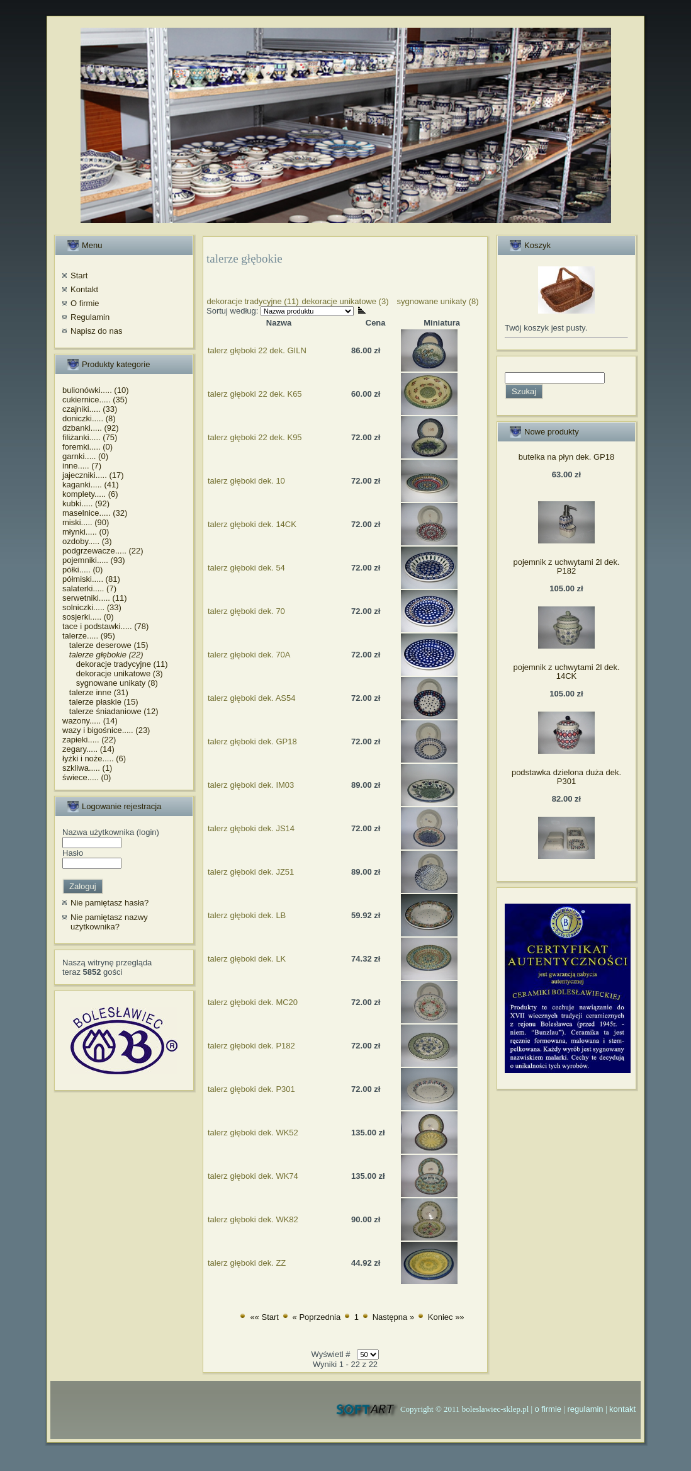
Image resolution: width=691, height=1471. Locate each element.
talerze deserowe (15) (105, 645)
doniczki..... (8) (89, 418)
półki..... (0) (82, 569)
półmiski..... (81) (91, 579)
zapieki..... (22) (89, 739)
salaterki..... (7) (89, 588)
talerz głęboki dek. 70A (249, 654)
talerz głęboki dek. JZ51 (251, 872)
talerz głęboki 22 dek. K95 (255, 437)
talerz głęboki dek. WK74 (253, 1176)
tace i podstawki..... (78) (105, 626)
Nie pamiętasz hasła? (109, 902)
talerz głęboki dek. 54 (246, 567)
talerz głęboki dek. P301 (251, 1089)
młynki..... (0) (85, 532)
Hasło (72, 853)
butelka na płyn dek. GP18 (567, 457)
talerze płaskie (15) (100, 702)
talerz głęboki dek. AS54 (251, 698)
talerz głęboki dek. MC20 (253, 1002)
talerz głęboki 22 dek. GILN (257, 350)
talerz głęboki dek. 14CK (252, 524)
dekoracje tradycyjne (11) (115, 664)
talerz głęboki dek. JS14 (251, 828)
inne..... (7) (81, 465)
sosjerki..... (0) (88, 617)
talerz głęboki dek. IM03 (251, 785)
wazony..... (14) (90, 720)
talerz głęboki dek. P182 (251, 1045)
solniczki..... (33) (91, 607)
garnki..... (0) (85, 456)
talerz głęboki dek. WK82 (253, 1219)
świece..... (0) (86, 777)
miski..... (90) (85, 522)
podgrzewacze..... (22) (102, 550)
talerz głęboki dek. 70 (246, 611)
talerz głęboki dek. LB (247, 915)
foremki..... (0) (87, 447)
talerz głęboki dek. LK (247, 958)
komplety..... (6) (90, 494)
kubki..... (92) (86, 503)
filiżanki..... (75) (89, 437)
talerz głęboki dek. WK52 (253, 1132)
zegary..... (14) (88, 749)
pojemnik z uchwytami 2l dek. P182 (566, 566)
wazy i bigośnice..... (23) (106, 730)
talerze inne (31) (95, 692)
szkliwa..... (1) (87, 768)
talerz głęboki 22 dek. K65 (255, 394)
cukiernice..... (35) (94, 399)
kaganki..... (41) (90, 484)
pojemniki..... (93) (93, 560)
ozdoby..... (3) (87, 541)
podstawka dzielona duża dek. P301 (566, 777)
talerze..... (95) (88, 635)
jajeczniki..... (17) (93, 475)
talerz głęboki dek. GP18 (252, 741)
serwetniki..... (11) (94, 598)
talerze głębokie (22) (102, 654)
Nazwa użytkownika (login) (110, 832)
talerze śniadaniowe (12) (110, 711)
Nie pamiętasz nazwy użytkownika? (109, 922)
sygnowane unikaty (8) (110, 683)
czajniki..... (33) (89, 409)
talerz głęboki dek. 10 (246, 481)
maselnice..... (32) (94, 513)
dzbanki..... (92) (90, 428)
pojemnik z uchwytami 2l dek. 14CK (566, 671)
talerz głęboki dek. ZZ (247, 1263)
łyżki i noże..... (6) (94, 758)
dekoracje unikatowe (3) (112, 673)
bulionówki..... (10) (95, 390)
